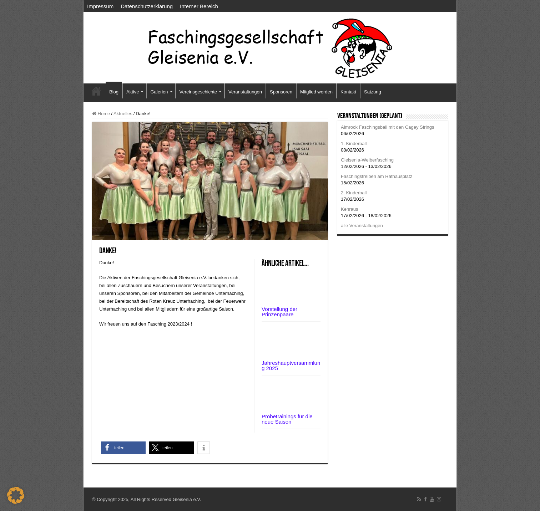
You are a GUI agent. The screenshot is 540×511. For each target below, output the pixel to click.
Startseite (96, 90)
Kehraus (349, 209)
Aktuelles (122, 113)
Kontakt (348, 91)
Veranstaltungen (245, 91)
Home (101, 113)
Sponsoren (281, 91)
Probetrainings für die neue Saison (287, 419)
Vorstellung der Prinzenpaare (279, 311)
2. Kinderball (354, 192)
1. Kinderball (354, 143)
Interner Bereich (199, 6)
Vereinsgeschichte (198, 91)
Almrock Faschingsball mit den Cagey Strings (387, 127)
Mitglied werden (316, 91)
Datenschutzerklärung (147, 6)
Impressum (100, 6)
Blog (113, 91)
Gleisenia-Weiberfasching (367, 160)
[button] (123, 447)
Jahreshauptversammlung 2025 (291, 365)
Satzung (372, 91)
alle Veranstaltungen (362, 225)
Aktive (132, 91)
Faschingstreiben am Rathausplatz (376, 176)
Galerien (159, 91)
